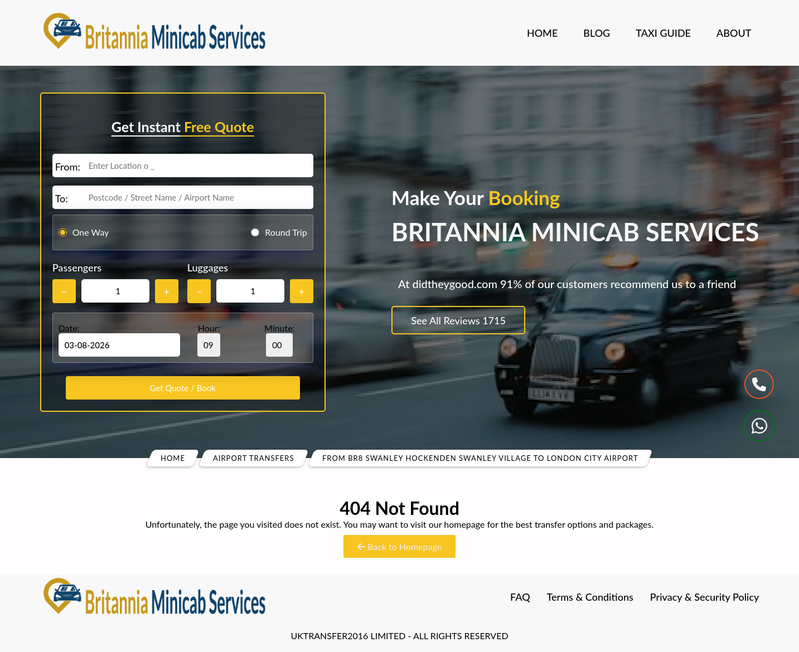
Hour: (208, 340)
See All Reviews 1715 (458, 320)
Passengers (76, 267)
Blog (596, 33)
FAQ (520, 597)
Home (542, 33)
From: (67, 166)
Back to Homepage (399, 546)
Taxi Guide (663, 33)
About (733, 33)
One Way (90, 232)
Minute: (279, 340)
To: (61, 198)
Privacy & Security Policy (704, 597)
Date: (69, 328)
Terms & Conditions (590, 597)
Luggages (208, 267)
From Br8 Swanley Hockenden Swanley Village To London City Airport (480, 458)
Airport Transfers (253, 458)
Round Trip (286, 232)
